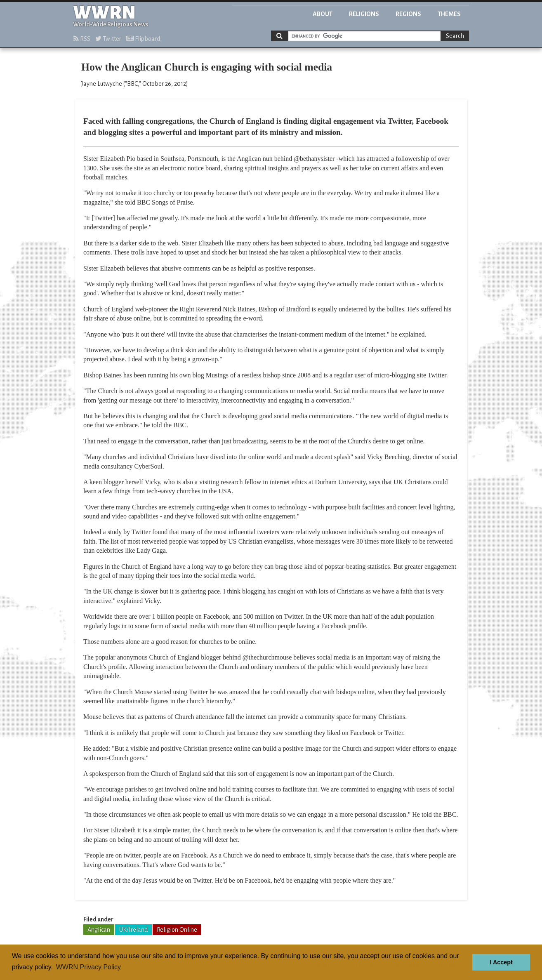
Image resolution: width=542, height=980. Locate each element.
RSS (81, 38)
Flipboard (143, 38)
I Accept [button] (501, 962)
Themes (449, 14)
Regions (408, 14)
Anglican (98, 929)
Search (455, 36)
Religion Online (177, 929)
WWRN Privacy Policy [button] (88, 967)
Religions (364, 14)
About (322, 14)
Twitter (108, 38)
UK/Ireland (133, 929)
